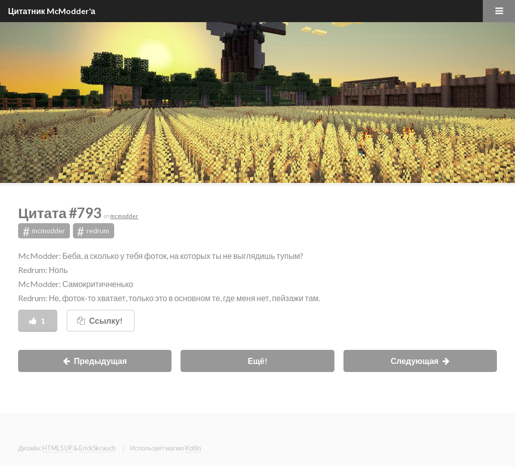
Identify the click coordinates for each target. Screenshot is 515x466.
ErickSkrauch (97, 448)
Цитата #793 (61, 212)
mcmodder (124, 216)
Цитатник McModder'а (52, 11)
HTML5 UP (57, 448)
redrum (93, 231)
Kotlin (193, 448)
